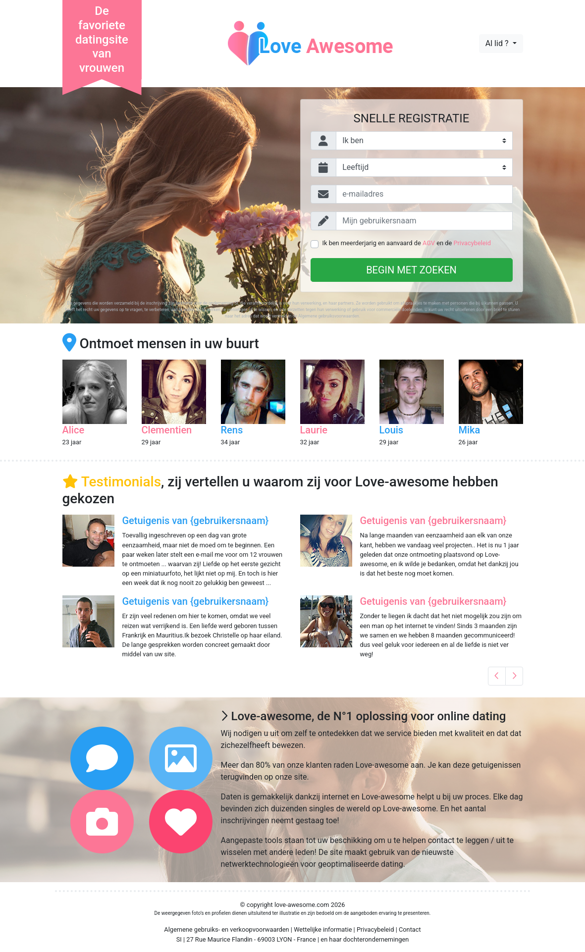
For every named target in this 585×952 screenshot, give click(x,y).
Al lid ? (498, 43)
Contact (410, 929)
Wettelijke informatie (323, 929)
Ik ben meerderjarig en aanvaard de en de (406, 243)
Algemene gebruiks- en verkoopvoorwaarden (226, 929)
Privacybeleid (472, 243)
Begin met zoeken (411, 270)
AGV (429, 243)
